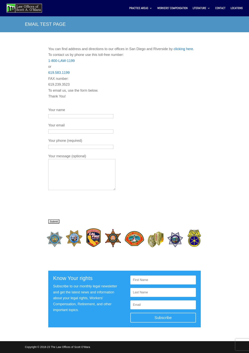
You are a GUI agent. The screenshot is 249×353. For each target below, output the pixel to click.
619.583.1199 (59, 73)
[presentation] (77, 206)
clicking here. (184, 49)
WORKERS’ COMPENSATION (172, 8)
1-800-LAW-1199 (61, 61)
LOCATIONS (237, 8)
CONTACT (220, 8)
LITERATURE (199, 8)
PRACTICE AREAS (138, 8)
